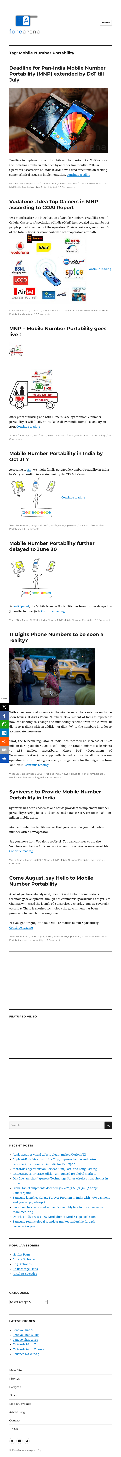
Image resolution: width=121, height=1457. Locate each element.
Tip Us (13, 1429)
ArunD (13, 435)
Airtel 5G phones (24, 1259)
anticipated (21, 606)
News (61, 183)
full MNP (90, 183)
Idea (80, 310)
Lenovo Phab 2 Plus (26, 1335)
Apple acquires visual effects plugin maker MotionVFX (49, 1154)
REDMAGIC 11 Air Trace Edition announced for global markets (54, 1173)
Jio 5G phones (22, 1264)
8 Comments (54, 777)
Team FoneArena (18, 525)
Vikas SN (14, 620)
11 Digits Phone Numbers (85, 773)
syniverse (96, 860)
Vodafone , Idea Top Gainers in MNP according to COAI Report (53, 204)
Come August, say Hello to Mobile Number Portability (51, 881)
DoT (82, 183)
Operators (71, 183)
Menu (106, 22)
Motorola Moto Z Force (28, 1349)
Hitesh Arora (16, 183)
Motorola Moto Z (24, 1344)
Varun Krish (15, 860)
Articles (50, 773)
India (54, 183)
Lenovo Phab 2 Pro (25, 1339)
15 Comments (31, 529)
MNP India (15, 187)
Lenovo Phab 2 (23, 1330)
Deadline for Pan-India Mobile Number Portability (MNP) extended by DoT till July (57, 74)
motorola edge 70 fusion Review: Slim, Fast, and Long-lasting (55, 1169)
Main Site (15, 1370)
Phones (14, 1378)
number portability (32, 940)
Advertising (17, 1412)
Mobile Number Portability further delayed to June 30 (52, 546)
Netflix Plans (21, 1254)
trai (55, 187)
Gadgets (15, 1387)
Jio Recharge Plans (25, 1269)
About (13, 1395)
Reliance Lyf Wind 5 (26, 1354)
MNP (105, 183)
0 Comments (67, 187)
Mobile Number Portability (37, 187)
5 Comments (43, 314)
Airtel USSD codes (25, 1273)
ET (29, 469)
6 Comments (104, 620)
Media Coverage (20, 1403)
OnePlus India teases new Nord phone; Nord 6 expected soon (54, 1216)
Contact (14, 1420)
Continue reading (78, 174)
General (46, 183)
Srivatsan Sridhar (18, 310)
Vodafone (27, 314)
